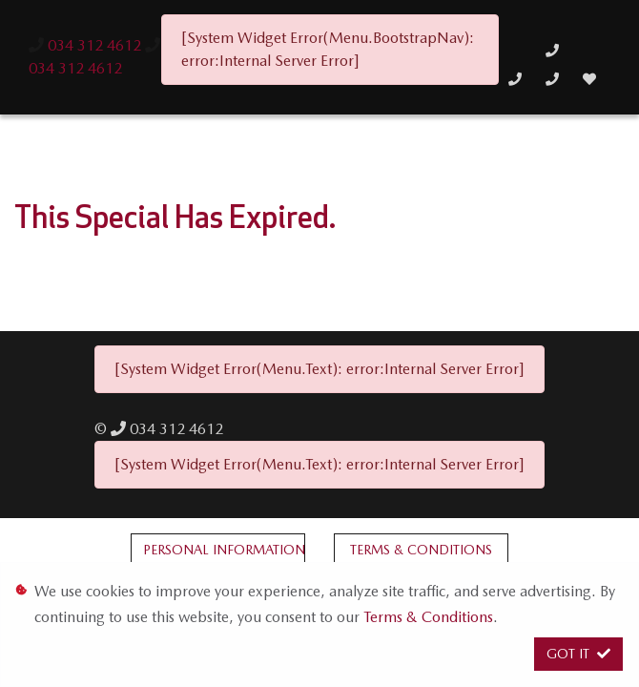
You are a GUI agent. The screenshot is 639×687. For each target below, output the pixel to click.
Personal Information (224, 549)
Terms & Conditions (421, 549)
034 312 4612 (94, 45)
